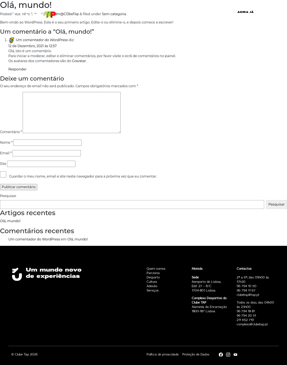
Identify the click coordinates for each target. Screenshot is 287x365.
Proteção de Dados (195, 354)
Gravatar (79, 61)
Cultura (152, 281)
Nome (6, 143)
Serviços (153, 290)
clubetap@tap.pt (248, 294)
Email (6, 153)
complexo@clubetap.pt (252, 324)
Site (3, 164)
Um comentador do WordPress (42, 40)
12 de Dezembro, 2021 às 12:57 (32, 46)
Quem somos (156, 268)
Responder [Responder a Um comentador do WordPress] (17, 69)
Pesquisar (8, 196)
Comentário (11, 132)
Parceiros (153, 273)
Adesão (152, 286)
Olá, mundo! (10, 221)
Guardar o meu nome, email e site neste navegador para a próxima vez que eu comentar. (83, 176)
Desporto (153, 277)
